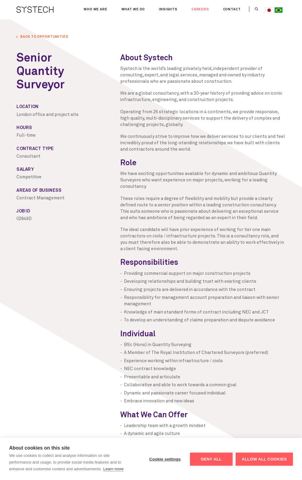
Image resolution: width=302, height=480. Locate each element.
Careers (200, 9)
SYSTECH (35, 9)
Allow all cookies (264, 459)
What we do (133, 9)
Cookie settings (165, 459)
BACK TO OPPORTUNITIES (44, 36)
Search (256, 9)
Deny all (211, 459)
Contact (232, 9)
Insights (168, 9)
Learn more (113, 469)
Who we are (96, 9)
